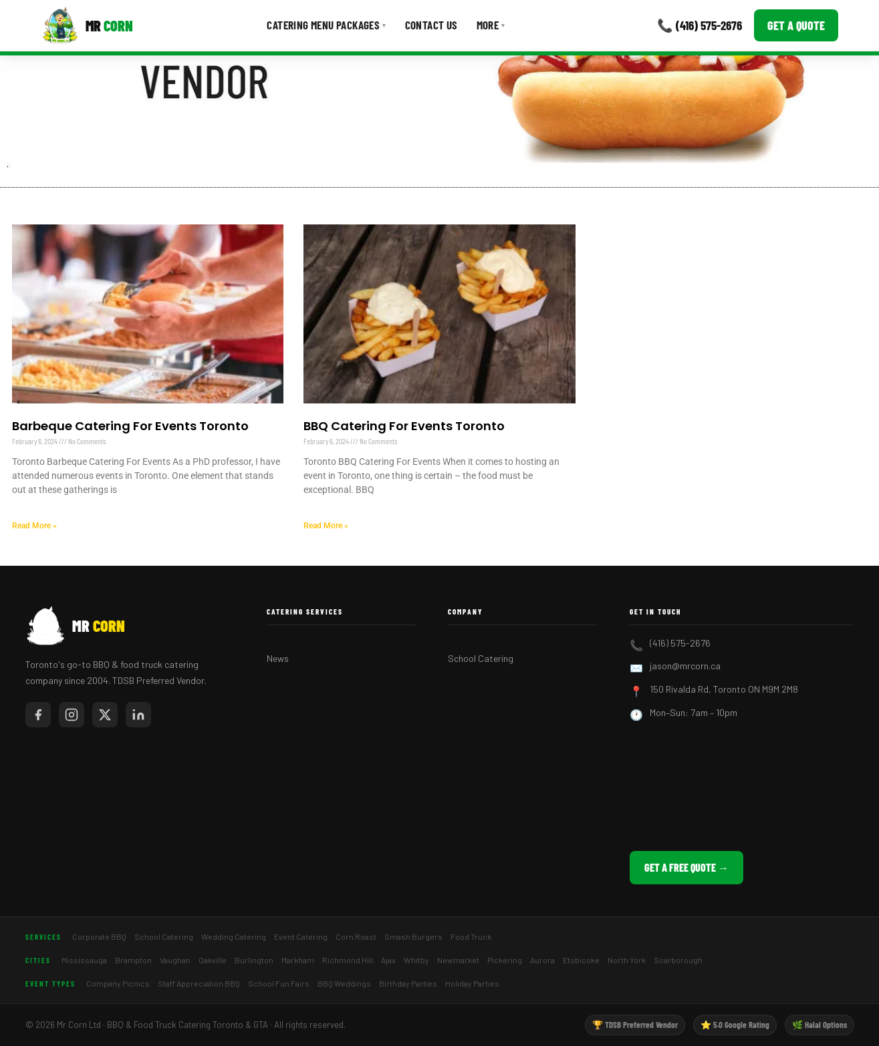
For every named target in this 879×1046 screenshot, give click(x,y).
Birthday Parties (408, 983)
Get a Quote (796, 25)
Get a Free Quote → (686, 867)
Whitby (416, 960)
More (491, 24)
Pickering (504, 960)
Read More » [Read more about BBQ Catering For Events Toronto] (325, 525)
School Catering (480, 658)
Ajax (388, 960)
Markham (297, 960)
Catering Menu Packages (326, 24)
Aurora (542, 960)
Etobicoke (581, 960)
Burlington (254, 960)
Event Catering (301, 936)
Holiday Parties (472, 983)
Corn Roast (356, 936)
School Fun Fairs (278, 983)
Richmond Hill (347, 960)
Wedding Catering (233, 936)
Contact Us (431, 24)
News (278, 658)
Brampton (133, 960)
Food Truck (471, 936)
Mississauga (84, 960)
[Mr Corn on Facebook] (38, 714)
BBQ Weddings (344, 983)
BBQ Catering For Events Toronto (404, 425)
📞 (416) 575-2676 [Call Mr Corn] (699, 25)
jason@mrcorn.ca (685, 665)
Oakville (213, 960)
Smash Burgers (413, 936)
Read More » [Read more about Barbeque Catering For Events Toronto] (34, 525)
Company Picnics (118, 983)
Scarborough (678, 960)
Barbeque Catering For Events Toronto (130, 425)
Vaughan (175, 960)
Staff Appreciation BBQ (199, 983)
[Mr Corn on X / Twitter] (105, 714)
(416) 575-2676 (680, 643)
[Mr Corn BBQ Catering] (87, 25)
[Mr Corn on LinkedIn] (138, 714)
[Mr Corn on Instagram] (71, 714)
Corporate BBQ (99, 936)
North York (627, 960)
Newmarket (458, 960)
